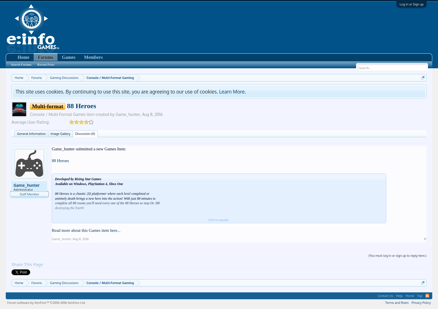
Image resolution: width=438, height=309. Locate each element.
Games (68, 57)
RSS (427, 296)
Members (93, 57)
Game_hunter (128, 114)
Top (419, 296)
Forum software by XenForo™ (46, 303)
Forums (45, 57)
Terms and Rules (397, 303)
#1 (425, 239)
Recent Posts (46, 64)
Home (23, 57)
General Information (31, 134)
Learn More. (232, 91)
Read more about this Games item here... (86, 230)
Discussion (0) (85, 134)
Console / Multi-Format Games (58, 114)
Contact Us (385, 296)
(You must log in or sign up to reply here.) (397, 256)
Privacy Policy (421, 303)
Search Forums (21, 64)
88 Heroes (60, 160)
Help (399, 296)
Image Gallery (60, 134)
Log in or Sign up (411, 4)
